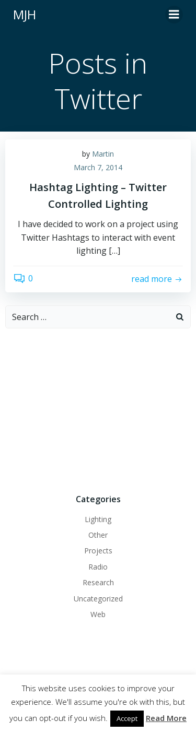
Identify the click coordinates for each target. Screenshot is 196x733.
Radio (98, 567)
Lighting (98, 519)
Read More (166, 718)
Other (98, 535)
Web (98, 614)
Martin (103, 154)
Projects (98, 550)
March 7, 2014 (98, 167)
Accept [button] (127, 718)
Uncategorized (98, 599)
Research (98, 582)
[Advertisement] (98, 409)
